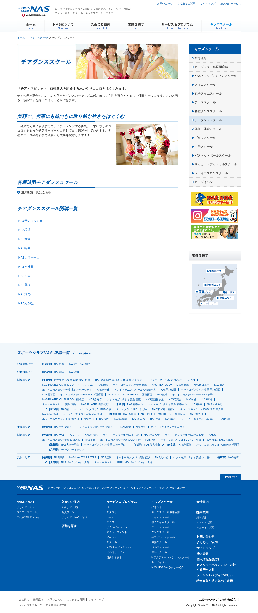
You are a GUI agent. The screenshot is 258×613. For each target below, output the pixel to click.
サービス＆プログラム (122, 502)
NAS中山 (89, 419)
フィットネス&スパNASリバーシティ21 (172, 379)
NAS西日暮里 (201, 384)
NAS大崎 (102, 384)
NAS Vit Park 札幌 (79, 364)
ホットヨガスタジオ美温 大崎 (130, 384)
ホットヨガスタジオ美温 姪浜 (133, 457)
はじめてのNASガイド (74, 517)
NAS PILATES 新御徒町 (95, 404)
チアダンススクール (208, 120)
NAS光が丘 (26, 303)
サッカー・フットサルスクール (216, 164)
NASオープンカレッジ (119, 547)
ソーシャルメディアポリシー (216, 575)
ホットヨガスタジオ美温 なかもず (184, 434)
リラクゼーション (117, 527)
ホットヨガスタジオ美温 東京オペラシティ (67, 389)
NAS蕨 (65, 409)
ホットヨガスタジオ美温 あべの (121, 434)
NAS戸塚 (24, 276)
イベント (112, 537)
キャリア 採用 (204, 522)
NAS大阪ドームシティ (67, 434)
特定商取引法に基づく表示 (214, 581)
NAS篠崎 (24, 248)
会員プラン (68, 512)
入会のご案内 (71, 502)
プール (110, 517)
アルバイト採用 (205, 527)
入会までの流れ (70, 507)
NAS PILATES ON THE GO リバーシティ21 (67, 384)
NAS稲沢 (24, 230)
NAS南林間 (26, 266)
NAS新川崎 (129, 414)
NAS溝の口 (26, 294)
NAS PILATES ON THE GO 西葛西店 (130, 394)
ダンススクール (160, 532)
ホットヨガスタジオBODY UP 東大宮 (201, 409)
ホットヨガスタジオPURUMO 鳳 (61, 439)
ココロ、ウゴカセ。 (28, 512)
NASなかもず (152, 434)
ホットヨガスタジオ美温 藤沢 (198, 419)
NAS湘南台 (138, 419)
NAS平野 (90, 439)
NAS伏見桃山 (152, 444)
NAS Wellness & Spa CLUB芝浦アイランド (119, 379)
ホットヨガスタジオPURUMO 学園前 (217, 444)
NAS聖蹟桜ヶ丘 (155, 399)
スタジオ (112, 512)
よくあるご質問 (186, 3)
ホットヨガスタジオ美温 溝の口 (60, 419)
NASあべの (91, 434)
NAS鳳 (213, 434)
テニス (110, 522)
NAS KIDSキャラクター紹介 (167, 567)
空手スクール (204, 146)
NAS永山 (191, 399)
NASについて (26, 502)
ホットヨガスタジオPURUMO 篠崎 (192, 394)
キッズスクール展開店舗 (211, 67)
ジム (109, 507)
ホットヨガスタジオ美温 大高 (168, 427)
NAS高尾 (207, 399)
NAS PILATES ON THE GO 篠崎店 (63, 399)
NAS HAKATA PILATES (82, 457)
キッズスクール (39, 37)
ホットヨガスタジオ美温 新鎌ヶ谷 (167, 404)
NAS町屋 (219, 384)
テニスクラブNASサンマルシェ (97, 427)
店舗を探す (69, 526)
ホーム (21, 37)
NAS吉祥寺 (95, 399)
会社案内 (202, 502)
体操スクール (159, 542)
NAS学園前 (185, 444)
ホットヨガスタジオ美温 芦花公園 (200, 389)
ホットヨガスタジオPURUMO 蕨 (92, 409)
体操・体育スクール (208, 129)
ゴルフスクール (205, 138)
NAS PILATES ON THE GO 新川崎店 (163, 414)
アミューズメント (117, 532)
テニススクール (205, 102)
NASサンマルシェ (30, 220)
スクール (112, 542)
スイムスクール (205, 84)
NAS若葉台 (175, 399)
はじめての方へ (25, 507)
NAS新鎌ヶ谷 (135, 404)
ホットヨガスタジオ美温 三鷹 (124, 399)
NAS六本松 (161, 457)
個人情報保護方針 (208, 559)
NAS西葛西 (48, 394)
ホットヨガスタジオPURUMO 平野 (120, 439)
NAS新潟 (59, 372)
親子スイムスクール (208, 93)
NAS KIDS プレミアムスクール (216, 76)
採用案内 (202, 512)
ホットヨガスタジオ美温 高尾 (59, 404)
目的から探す (114, 557)
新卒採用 (201, 517)
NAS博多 (59, 457)
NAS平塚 (225, 419)
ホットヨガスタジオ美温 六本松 (191, 457)
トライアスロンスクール (211, 173)
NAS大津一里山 (29, 257)
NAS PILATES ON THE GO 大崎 (170, 384)
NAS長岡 (74, 372)
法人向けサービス (230, 3)
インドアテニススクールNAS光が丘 (135, 389)
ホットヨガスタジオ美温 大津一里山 (105, 444)
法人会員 (202, 553)
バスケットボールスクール (213, 155)
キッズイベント (205, 182)
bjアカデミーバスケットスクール (170, 557)
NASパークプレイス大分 (75, 462)
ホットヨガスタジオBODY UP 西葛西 (81, 394)
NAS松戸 (197, 404)
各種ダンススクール (208, 111)
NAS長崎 (233, 457)
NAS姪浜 (106, 457)
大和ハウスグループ (30, 605)
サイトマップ (208, 3)
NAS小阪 (150, 439)
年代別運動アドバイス (29, 517)
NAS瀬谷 (104, 419)
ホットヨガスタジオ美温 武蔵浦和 (82, 414)
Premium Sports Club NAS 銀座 (72, 379)
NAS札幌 (59, 364)
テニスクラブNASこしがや (131, 409)
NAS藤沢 (24, 285)
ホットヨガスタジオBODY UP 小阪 (181, 439)
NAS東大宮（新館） (163, 409)
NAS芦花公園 (168, 389)
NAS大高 (24, 239)
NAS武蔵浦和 (50, 414)
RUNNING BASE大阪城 (219, 439)
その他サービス (115, 552)
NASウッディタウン (72, 449)
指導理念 (201, 58)
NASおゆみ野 (215, 404)
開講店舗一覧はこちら (36, 192)
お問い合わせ (164, 3)
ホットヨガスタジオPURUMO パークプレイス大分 (123, 462)
